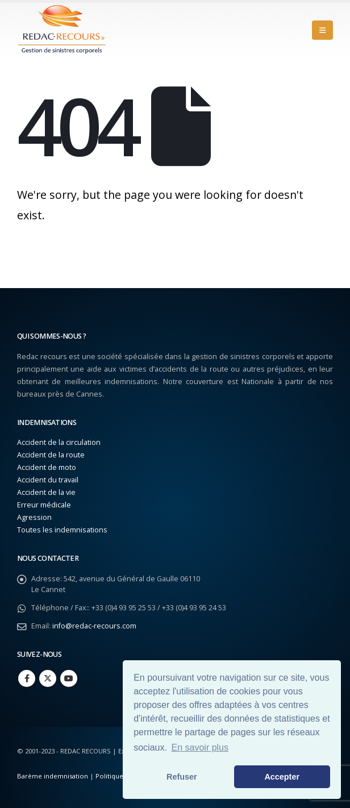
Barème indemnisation (52, 776)
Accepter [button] (281, 776)
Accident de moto (46, 467)
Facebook (26, 678)
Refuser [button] (181, 776)
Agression (34, 517)
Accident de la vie (46, 492)
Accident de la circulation (59, 442)
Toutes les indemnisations (62, 530)
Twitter (47, 678)
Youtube (68, 678)
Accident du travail (47, 480)
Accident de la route (51, 455)
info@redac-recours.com (94, 626)
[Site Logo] (62, 30)
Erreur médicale (44, 505)
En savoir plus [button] (200, 747)
